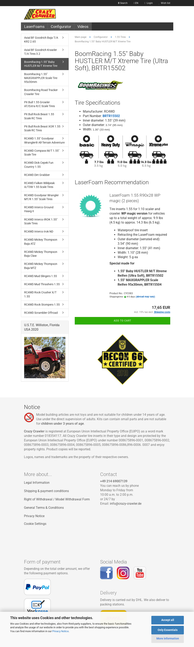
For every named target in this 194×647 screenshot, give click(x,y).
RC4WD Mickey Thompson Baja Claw (40, 253)
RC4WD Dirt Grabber (37, 175)
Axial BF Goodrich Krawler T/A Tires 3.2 (40, 51)
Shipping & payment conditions (46, 491)
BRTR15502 (111, 116)
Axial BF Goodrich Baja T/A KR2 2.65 (41, 39)
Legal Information (37, 483)
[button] (136, 3)
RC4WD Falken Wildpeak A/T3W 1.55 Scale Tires (39, 185)
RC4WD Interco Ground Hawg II (38, 209)
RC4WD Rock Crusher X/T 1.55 (40, 294)
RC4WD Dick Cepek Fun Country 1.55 (38, 164)
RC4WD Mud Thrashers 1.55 (42, 284)
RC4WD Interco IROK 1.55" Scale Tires (40, 221)
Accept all (167, 620)
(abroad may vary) (145, 296)
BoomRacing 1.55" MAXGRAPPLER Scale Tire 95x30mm (40, 78)
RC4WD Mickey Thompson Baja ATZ (40, 241)
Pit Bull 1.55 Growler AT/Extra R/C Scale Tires (39, 104)
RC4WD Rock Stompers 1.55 (42, 304)
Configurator (61, 26)
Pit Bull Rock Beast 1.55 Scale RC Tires (39, 116)
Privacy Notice (60, 631)
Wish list (164, 3)
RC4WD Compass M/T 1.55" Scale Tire (41, 152)
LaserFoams (34, 26)
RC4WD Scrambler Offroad (41, 312)
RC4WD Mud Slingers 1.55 (40, 276)
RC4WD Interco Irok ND (38, 231)
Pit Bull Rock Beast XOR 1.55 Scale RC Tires (42, 128)
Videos (82, 26)
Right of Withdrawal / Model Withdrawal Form (57, 499)
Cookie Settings (35, 524)
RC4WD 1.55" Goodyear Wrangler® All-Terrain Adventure (44, 140)
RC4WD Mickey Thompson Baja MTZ (40, 265)
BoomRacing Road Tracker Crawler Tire (41, 91)
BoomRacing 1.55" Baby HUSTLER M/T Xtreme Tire (40, 63)
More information (167, 638)
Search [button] (123, 3)
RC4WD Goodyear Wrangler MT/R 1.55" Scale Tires (41, 197)
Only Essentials (168, 630)
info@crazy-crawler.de (125, 504)
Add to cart (122, 320)
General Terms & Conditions (44, 508)
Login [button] (148, 3)
